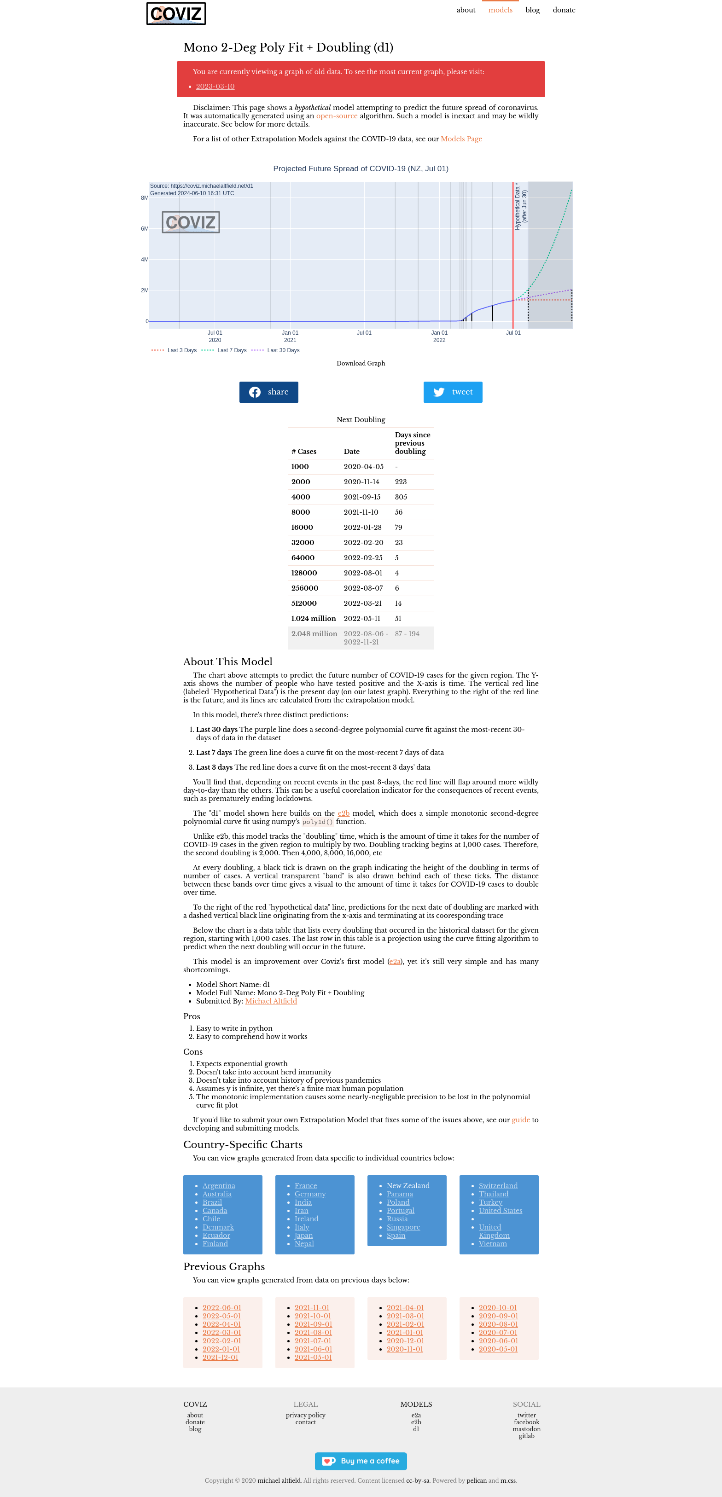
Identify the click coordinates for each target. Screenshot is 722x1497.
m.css (508, 1480)
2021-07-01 (313, 1341)
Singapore (403, 1227)
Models (501, 10)
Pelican (476, 1480)
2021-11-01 (312, 1308)
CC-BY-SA (418, 1480)
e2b (344, 813)
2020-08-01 (498, 1324)
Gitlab (527, 1436)
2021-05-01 (313, 1357)
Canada (215, 1211)
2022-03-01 (222, 1333)
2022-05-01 (222, 1316)
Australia (217, 1194)
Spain (396, 1235)
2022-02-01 (222, 1341)
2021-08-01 (313, 1333)
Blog (532, 10)
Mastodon (526, 1429)
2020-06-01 (498, 1341)
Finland (215, 1244)
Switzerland (498, 1186)
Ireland (307, 1219)
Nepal (304, 1244)
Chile (211, 1219)
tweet (453, 392)
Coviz (195, 1404)
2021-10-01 (313, 1316)
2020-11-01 (405, 1349)
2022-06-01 (222, 1308)
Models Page (461, 139)
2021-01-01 (405, 1333)
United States (501, 1211)
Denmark (218, 1227)
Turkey (490, 1202)
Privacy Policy (306, 1415)
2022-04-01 (222, 1324)
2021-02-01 (405, 1324)
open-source (337, 116)
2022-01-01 (221, 1349)
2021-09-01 (313, 1324)
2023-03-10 (215, 86)
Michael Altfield (271, 1001)
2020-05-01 (498, 1349)
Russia (397, 1219)
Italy (302, 1227)
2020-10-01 (498, 1308)
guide (521, 1120)
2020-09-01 (498, 1316)
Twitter (527, 1415)
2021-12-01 (221, 1357)
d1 (416, 1429)
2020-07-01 (498, 1333)
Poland (398, 1202)
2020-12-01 (405, 1341)
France (306, 1186)
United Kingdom (494, 1231)
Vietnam (493, 1244)
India (303, 1202)
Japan (304, 1235)
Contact (306, 1422)
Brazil (212, 1202)
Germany (310, 1194)
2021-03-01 (405, 1316)
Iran (302, 1211)
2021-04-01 (405, 1308)
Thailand (494, 1194)
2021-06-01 (313, 1349)
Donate (564, 10)
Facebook (526, 1422)
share (269, 392)
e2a (395, 961)
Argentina (219, 1186)
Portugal (400, 1211)
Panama (400, 1194)
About (466, 10)
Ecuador (216, 1235)
